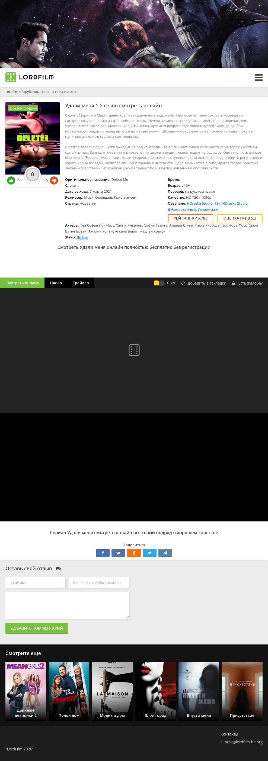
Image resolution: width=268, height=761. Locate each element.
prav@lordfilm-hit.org (244, 741)
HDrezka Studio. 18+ (203, 203)
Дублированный (182, 209)
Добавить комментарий (37, 628)
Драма (82, 237)
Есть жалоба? (247, 283)
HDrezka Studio (235, 203)
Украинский (208, 209)
